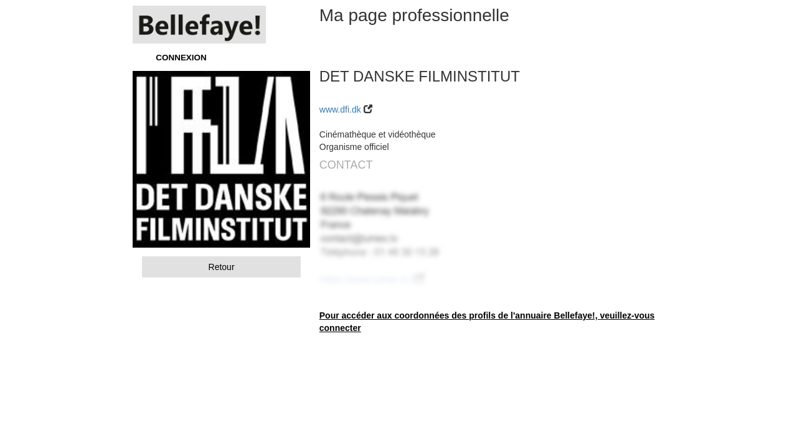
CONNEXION (181, 57)
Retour (222, 267)
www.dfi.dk (340, 109)
